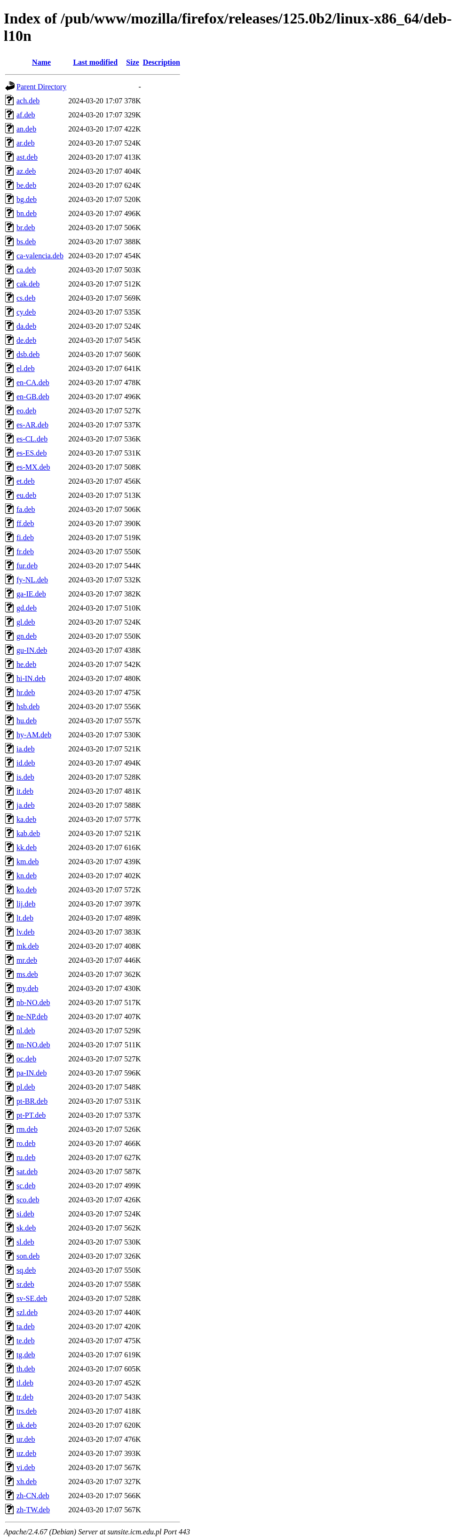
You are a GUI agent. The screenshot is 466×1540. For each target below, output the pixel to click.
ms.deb (27, 974)
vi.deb (25, 1467)
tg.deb (25, 1355)
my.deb (27, 988)
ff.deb (25, 523)
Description (161, 62)
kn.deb (26, 876)
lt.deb (24, 918)
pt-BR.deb (31, 1101)
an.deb (26, 129)
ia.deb (25, 749)
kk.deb (26, 847)
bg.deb (26, 199)
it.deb (24, 791)
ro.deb (25, 1143)
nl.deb (25, 1031)
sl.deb (25, 1242)
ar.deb (25, 143)
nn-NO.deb (33, 1045)
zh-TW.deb (33, 1510)
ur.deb (25, 1439)
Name (41, 62)
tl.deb (24, 1383)
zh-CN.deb (32, 1496)
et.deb (25, 481)
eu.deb (26, 495)
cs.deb (25, 298)
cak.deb (27, 284)
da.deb (26, 326)
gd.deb (26, 608)
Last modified (95, 62)
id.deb (25, 763)
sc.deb (25, 1186)
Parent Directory (41, 87)
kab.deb (28, 833)
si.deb (25, 1214)
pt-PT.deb (31, 1115)
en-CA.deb (32, 383)
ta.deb (25, 1327)
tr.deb (24, 1397)
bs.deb (26, 242)
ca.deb (26, 270)
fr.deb (25, 552)
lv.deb (25, 932)
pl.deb (25, 1087)
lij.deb (25, 904)
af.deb (25, 115)
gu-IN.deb (31, 650)
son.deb (27, 1256)
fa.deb (25, 509)
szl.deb (27, 1312)
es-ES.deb (31, 453)
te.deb (25, 1341)
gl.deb (25, 622)
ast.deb (27, 157)
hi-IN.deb (31, 678)
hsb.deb (27, 707)
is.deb (25, 777)
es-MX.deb (33, 467)
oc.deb (26, 1059)
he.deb (26, 664)
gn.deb (26, 636)
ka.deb (26, 819)
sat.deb (27, 1172)
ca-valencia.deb (39, 256)
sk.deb (26, 1228)
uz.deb (26, 1453)
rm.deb (27, 1129)
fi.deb (25, 538)
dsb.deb (27, 354)
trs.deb (26, 1411)
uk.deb (26, 1425)
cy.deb (26, 312)
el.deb (25, 368)
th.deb (25, 1369)
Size (132, 62)
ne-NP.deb (31, 1017)
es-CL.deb (31, 439)
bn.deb (26, 213)
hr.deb (25, 692)
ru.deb (25, 1157)
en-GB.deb (32, 397)
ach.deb (27, 101)
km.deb (27, 862)
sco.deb (27, 1200)
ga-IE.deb (31, 594)
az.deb (26, 171)
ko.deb (26, 890)
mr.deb (26, 960)
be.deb (26, 185)
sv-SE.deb (31, 1298)
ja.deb (25, 805)
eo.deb (26, 411)
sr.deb (25, 1284)
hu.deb (26, 721)
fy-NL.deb (32, 580)
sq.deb (26, 1270)
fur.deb (27, 566)
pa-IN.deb (31, 1073)
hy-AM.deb (33, 735)
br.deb (25, 228)
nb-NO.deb (33, 1002)
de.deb (26, 340)
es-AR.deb (32, 425)
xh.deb (26, 1482)
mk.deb (27, 946)
